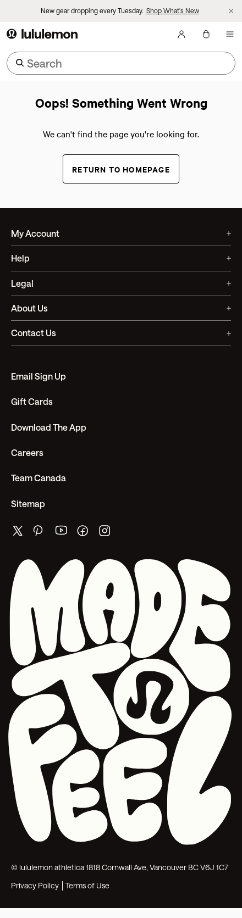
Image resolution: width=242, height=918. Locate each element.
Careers (27, 452)
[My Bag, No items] (206, 34)
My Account (121, 233)
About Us (121, 308)
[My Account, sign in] (181, 34)
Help (121, 258)
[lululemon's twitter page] (17, 532)
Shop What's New (172, 10)
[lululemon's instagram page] (105, 533)
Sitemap (28, 503)
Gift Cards (32, 401)
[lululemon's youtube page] (61, 533)
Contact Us (121, 332)
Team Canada (38, 477)
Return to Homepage (121, 169)
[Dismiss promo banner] (231, 11)
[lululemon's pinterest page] (39, 533)
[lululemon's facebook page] (83, 533)
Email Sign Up (38, 376)
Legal (121, 283)
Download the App (48, 427)
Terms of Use (87, 885)
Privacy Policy (35, 885)
